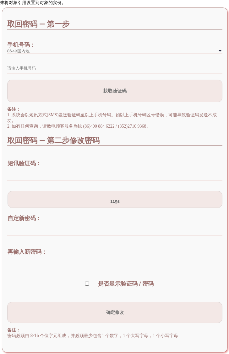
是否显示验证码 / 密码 (126, 283)
